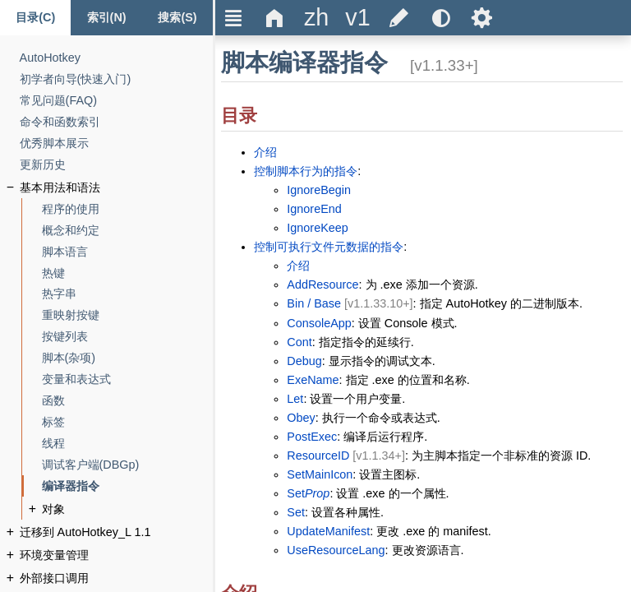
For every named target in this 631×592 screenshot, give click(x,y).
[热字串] (59, 293)
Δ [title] (275, 18)
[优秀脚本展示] (54, 143)
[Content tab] (35, 17)
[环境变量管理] (54, 555)
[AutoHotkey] (50, 58)
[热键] (53, 273)
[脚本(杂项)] (69, 358)
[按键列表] (65, 336)
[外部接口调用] (54, 578)
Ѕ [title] (482, 18)
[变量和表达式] (76, 379)
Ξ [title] (234, 18)
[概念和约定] (70, 230)
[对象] (53, 509)
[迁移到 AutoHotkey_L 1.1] (85, 532)
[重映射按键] (70, 315)
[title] (316, 17)
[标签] (53, 422)
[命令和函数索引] (60, 122)
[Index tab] (106, 17)
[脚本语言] (65, 252)
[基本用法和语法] (60, 187)
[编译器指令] (70, 486)
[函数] (53, 400)
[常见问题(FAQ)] (58, 100)
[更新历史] (43, 164)
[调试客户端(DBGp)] (91, 465)
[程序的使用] (70, 209)
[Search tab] (177, 17)
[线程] (53, 443)
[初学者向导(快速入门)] (75, 79)
